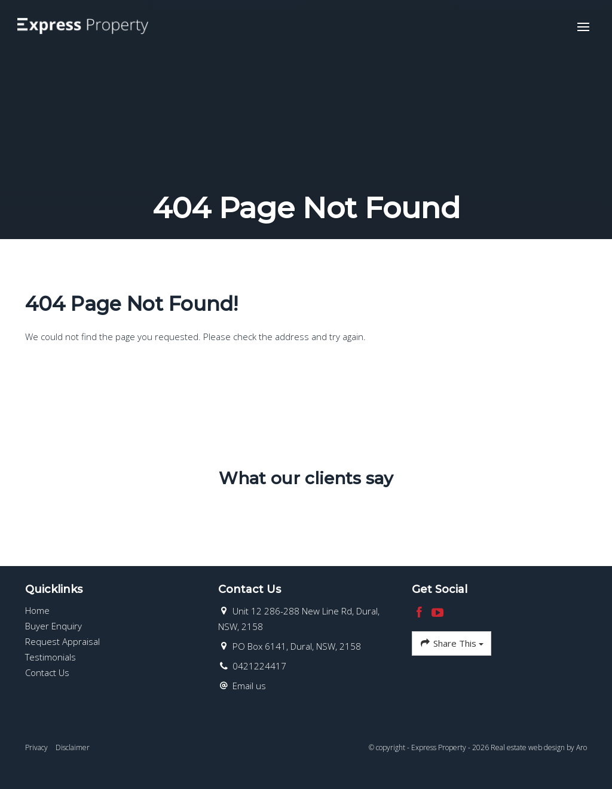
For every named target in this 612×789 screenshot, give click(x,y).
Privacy (36, 747)
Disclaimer (73, 747)
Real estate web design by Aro (539, 747)
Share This (452, 643)
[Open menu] (582, 27)
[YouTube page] (437, 613)
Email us (249, 686)
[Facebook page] (421, 613)
